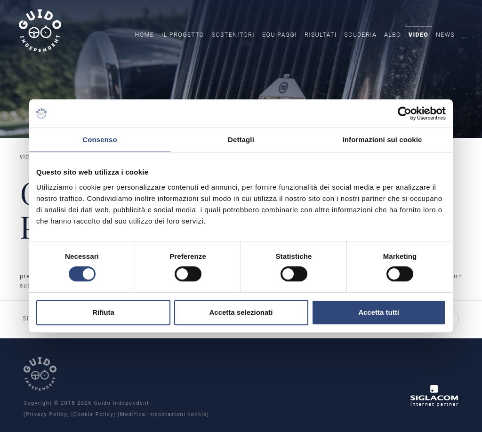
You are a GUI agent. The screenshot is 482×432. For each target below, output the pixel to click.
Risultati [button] (321, 34)
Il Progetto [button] (182, 34)
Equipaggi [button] (279, 34)
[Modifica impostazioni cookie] (163, 414)
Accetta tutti (378, 312)
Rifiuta (103, 312)
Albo (392, 34)
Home (144, 34)
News (445, 34)
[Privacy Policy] (46, 414)
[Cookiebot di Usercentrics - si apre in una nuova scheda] (404, 113)
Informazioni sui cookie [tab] (382, 140)
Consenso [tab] (99, 140)
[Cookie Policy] (93, 414)
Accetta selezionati (241, 312)
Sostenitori (233, 34)
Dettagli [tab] (241, 140)
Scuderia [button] (360, 34)
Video (418, 34)
